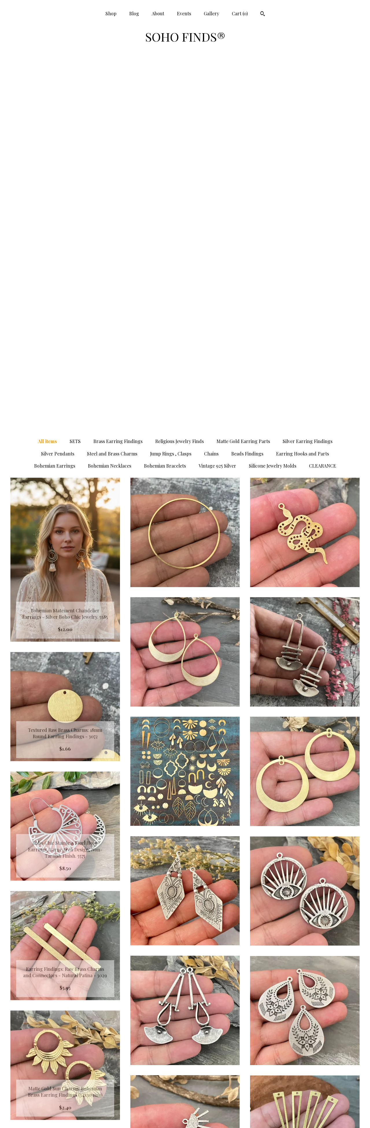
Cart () (240, 13)
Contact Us (65, 1116)
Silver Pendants (57, 86)
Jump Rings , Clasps (170, 86)
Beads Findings (247, 86)
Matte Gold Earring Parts (243, 73)
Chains (211, 86)
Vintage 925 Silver (217, 98)
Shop (111, 13)
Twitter (185, 1078)
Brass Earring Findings (118, 73)
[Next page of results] (236, 1004)
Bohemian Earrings (54, 98)
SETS (75, 73)
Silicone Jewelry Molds (272, 98)
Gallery (211, 13)
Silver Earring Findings (307, 73)
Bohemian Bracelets (165, 98)
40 (214, 1004)
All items (47, 73)
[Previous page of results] (134, 1004)
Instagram (185, 1088)
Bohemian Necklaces (109, 98)
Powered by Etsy (304, 1078)
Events (184, 13)
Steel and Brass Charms (112, 86)
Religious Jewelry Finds (179, 73)
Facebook (185, 1060)
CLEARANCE (322, 98)
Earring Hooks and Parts (302, 86)
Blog (134, 13)
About (158, 13)
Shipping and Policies (65, 1107)
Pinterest (185, 1069)
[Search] (262, 14)
